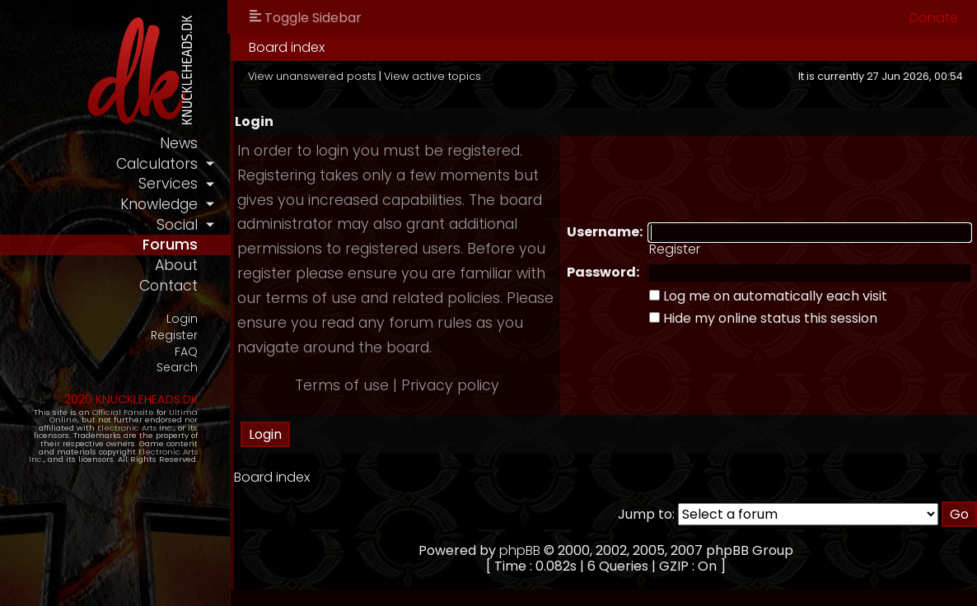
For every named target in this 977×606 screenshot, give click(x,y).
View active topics (432, 76)
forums (170, 244)
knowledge (159, 204)
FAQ (186, 352)
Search (177, 367)
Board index (287, 47)
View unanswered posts (312, 76)
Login (182, 319)
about (176, 265)
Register (174, 335)
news (179, 143)
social (177, 225)
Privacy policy (450, 385)
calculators (157, 164)
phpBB (519, 550)
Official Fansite (123, 412)
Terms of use (342, 385)
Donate (933, 17)
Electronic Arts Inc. (135, 427)
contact (168, 286)
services (168, 183)
